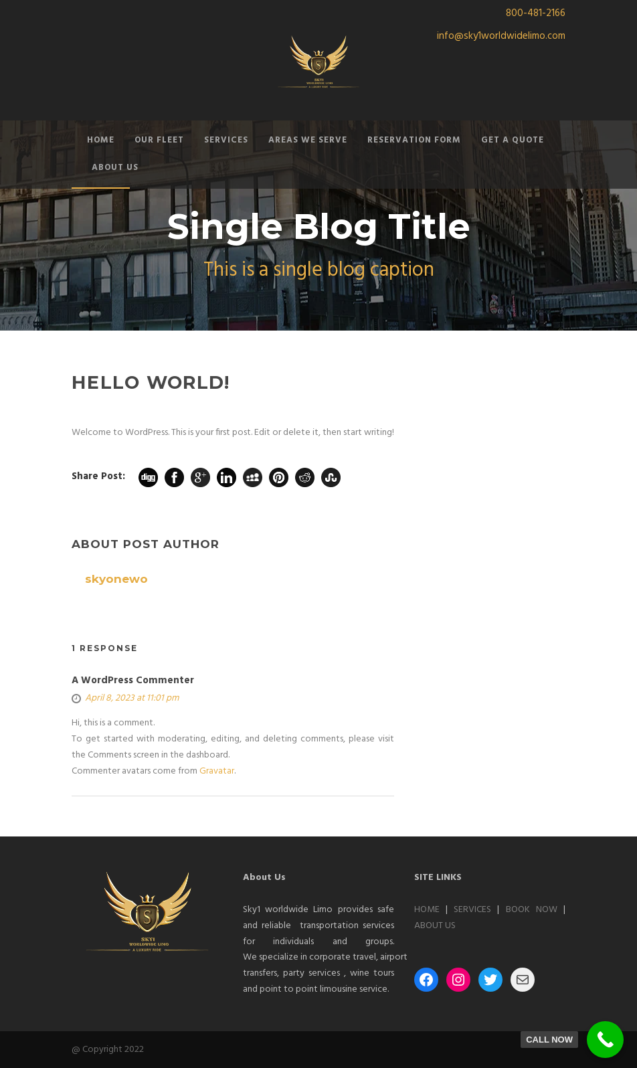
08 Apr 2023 (111, 404)
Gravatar (216, 771)
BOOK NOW (531, 909)
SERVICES (226, 140)
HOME (100, 140)
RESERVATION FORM (414, 140)
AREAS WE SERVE (307, 140)
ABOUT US (115, 168)
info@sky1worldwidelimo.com (501, 36)
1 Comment (274, 404)
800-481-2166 (535, 13)
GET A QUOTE (512, 140)
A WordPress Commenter (133, 681)
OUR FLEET (159, 140)
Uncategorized (359, 404)
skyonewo (199, 404)
